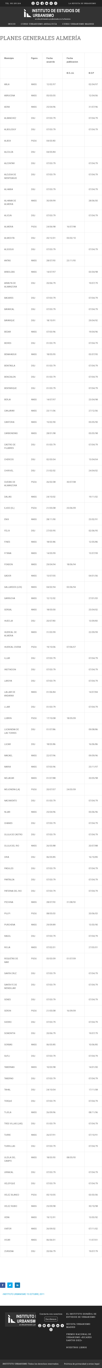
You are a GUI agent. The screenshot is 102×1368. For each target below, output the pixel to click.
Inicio (12, 24)
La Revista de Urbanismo (82, 3)
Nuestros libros (76, 1347)
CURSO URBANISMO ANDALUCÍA (39, 24)
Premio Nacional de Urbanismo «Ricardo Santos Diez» (79, 1337)
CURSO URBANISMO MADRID (78, 24)
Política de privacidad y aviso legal (81, 1363)
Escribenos (51, 1319)
